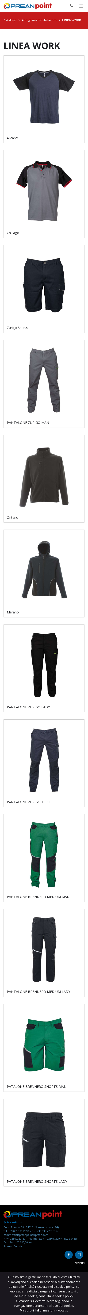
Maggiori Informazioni (38, 1310)
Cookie (18, 1246)
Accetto (63, 1310)
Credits (79, 1263)
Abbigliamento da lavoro (39, 20)
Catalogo (10, 20)
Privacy (8, 1246)
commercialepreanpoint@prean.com (26, 1235)
